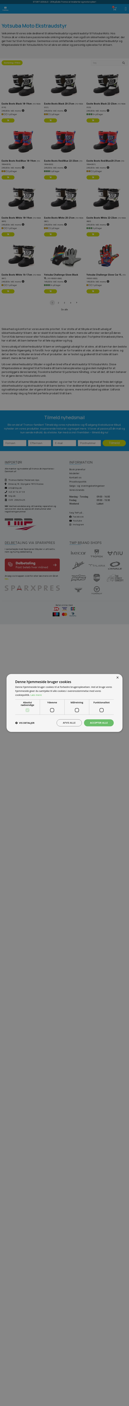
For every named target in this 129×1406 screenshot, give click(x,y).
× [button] (117, 678)
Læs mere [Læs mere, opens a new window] (36, 694)
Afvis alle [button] (69, 722)
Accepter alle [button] (99, 722)
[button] (25, 722)
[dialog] (64, 703)
